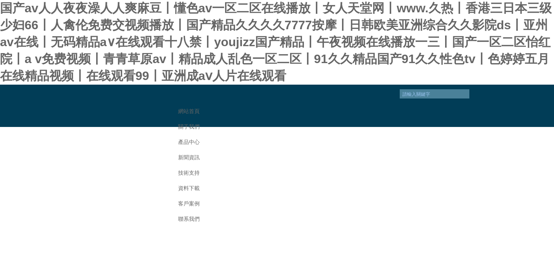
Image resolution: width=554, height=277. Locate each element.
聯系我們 (189, 219)
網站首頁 (189, 111)
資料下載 (189, 188)
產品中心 (189, 142)
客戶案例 (189, 204)
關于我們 (189, 127)
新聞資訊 (189, 157)
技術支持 (189, 173)
